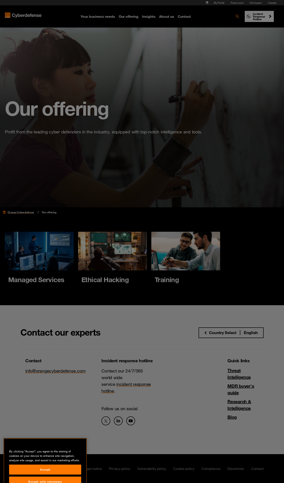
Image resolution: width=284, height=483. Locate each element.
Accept (45, 475)
